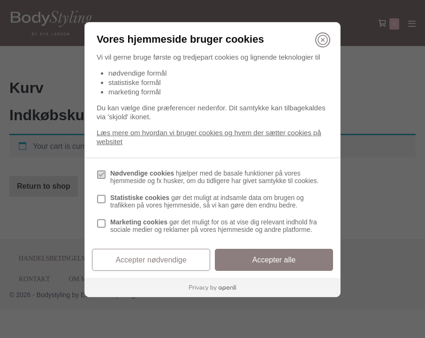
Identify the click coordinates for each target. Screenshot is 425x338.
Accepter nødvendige (150, 260)
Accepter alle (274, 260)
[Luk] (322, 40)
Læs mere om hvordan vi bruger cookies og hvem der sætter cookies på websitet (209, 137)
